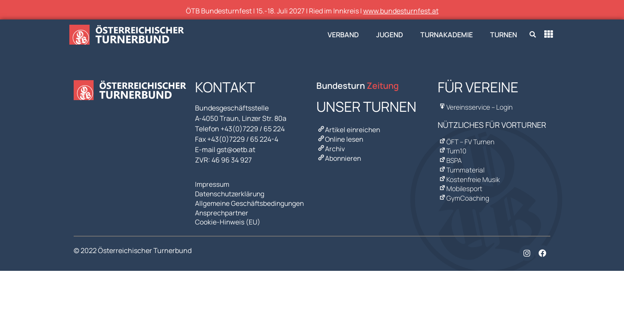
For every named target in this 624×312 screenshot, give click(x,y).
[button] (533, 35)
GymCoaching (464, 192)
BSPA (450, 158)
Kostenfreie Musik (469, 175)
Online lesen (340, 138)
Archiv (330, 147)
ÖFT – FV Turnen (467, 140)
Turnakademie (446, 34)
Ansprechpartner (222, 210)
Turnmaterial (462, 166)
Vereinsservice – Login (476, 107)
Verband (343, 34)
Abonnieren (339, 155)
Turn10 (453, 149)
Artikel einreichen (348, 129)
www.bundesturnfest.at (401, 11)
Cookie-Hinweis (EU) (228, 218)
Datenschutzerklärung (231, 192)
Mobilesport (460, 184)
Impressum (213, 184)
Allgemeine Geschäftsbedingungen (251, 201)
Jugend (389, 34)
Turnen (503, 34)
